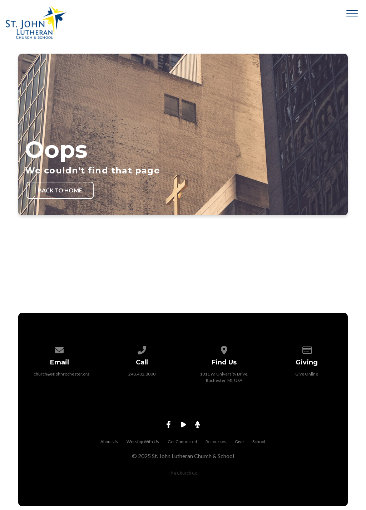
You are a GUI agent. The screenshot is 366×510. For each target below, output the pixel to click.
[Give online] (307, 349)
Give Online (306, 374)
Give (239, 441)
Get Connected (182, 441)
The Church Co (183, 473)
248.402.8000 (141, 374)
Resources (216, 441)
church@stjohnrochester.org (61, 374)
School (258, 441)
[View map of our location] (224, 349)
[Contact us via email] (60, 349)
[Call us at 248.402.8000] (142, 349)
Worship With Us (143, 441)
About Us (109, 441)
